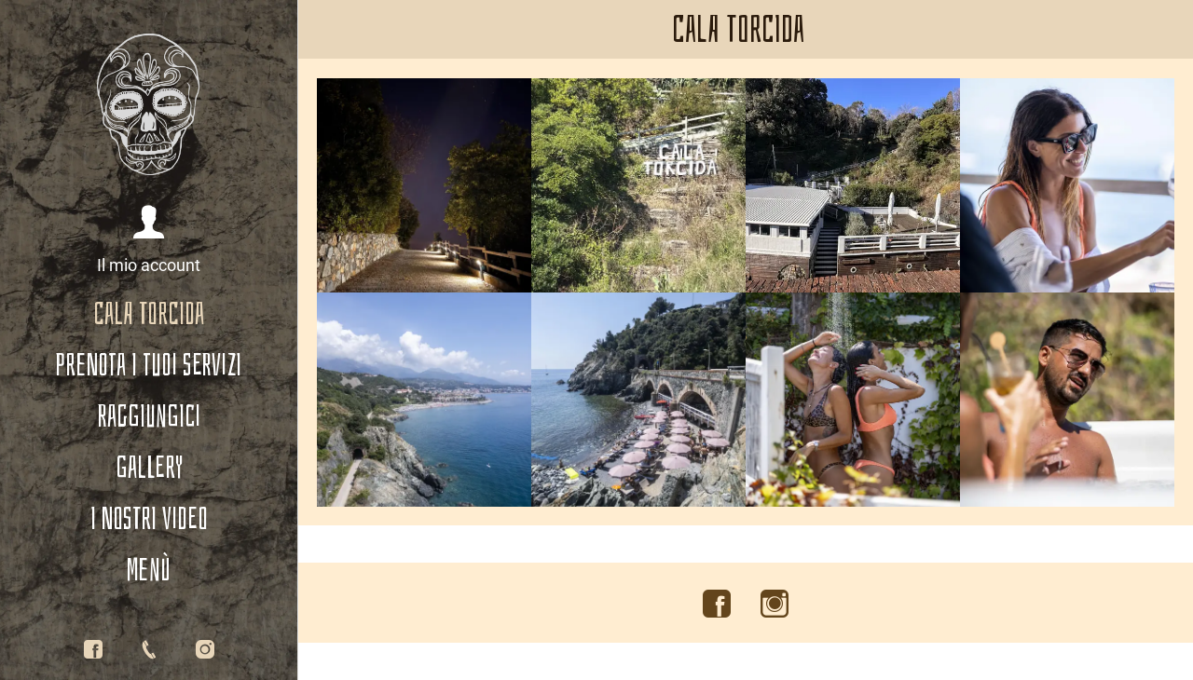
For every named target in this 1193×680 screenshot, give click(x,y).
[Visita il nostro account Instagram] (774, 604)
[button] (148, 241)
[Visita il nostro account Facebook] (717, 604)
